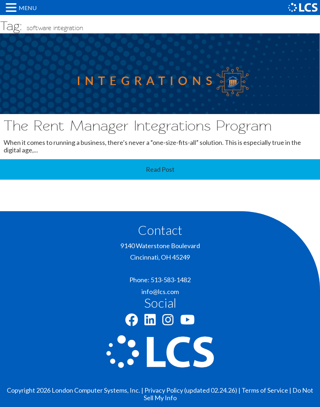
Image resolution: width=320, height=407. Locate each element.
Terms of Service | (267, 390)
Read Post (160, 169)
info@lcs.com (160, 291)
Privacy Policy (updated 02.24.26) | (193, 390)
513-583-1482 (171, 280)
